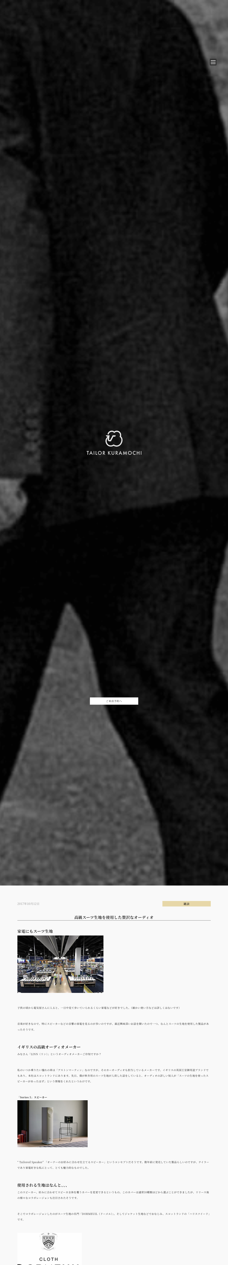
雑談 (187, 904)
